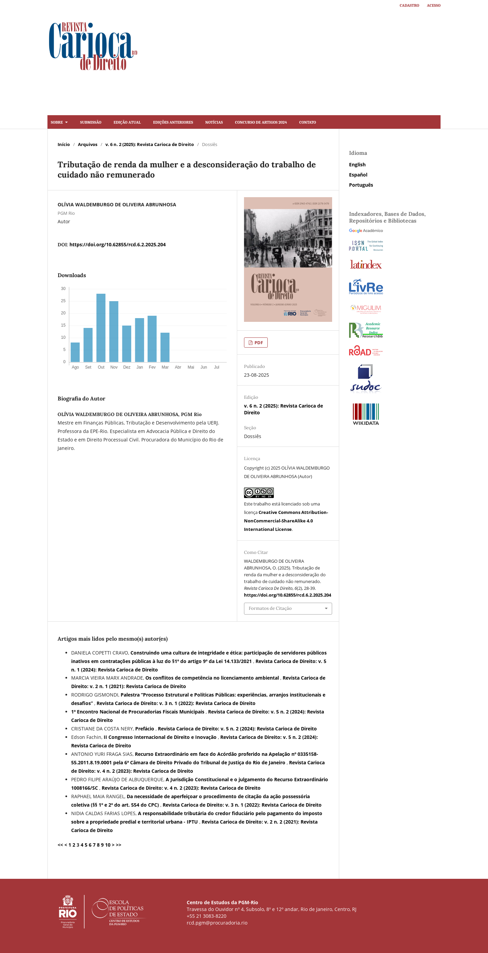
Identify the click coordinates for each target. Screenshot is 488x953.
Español (358, 174)
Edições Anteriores (173, 122)
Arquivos (87, 144)
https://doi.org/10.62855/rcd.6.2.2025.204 (117, 244)
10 (107, 845)
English (357, 164)
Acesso (434, 5)
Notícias (214, 122)
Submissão (90, 122)
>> (118, 845)
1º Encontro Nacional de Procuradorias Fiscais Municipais (138, 711)
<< (60, 845)
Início (64, 144)
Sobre (57, 122)
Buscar (424, 122)
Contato (307, 122)
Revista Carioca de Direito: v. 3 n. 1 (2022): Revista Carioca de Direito (176, 703)
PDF (258, 342)
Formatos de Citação (270, 608)
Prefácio (145, 728)
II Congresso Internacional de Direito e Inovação (161, 737)
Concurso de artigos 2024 (261, 122)
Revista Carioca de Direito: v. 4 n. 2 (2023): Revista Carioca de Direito (181, 788)
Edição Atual (127, 122)
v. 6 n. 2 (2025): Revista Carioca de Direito (149, 144)
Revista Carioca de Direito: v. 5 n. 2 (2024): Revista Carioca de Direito (237, 728)
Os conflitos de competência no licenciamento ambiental (212, 678)
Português (361, 185)
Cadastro (410, 5)
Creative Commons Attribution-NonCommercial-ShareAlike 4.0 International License (286, 520)
